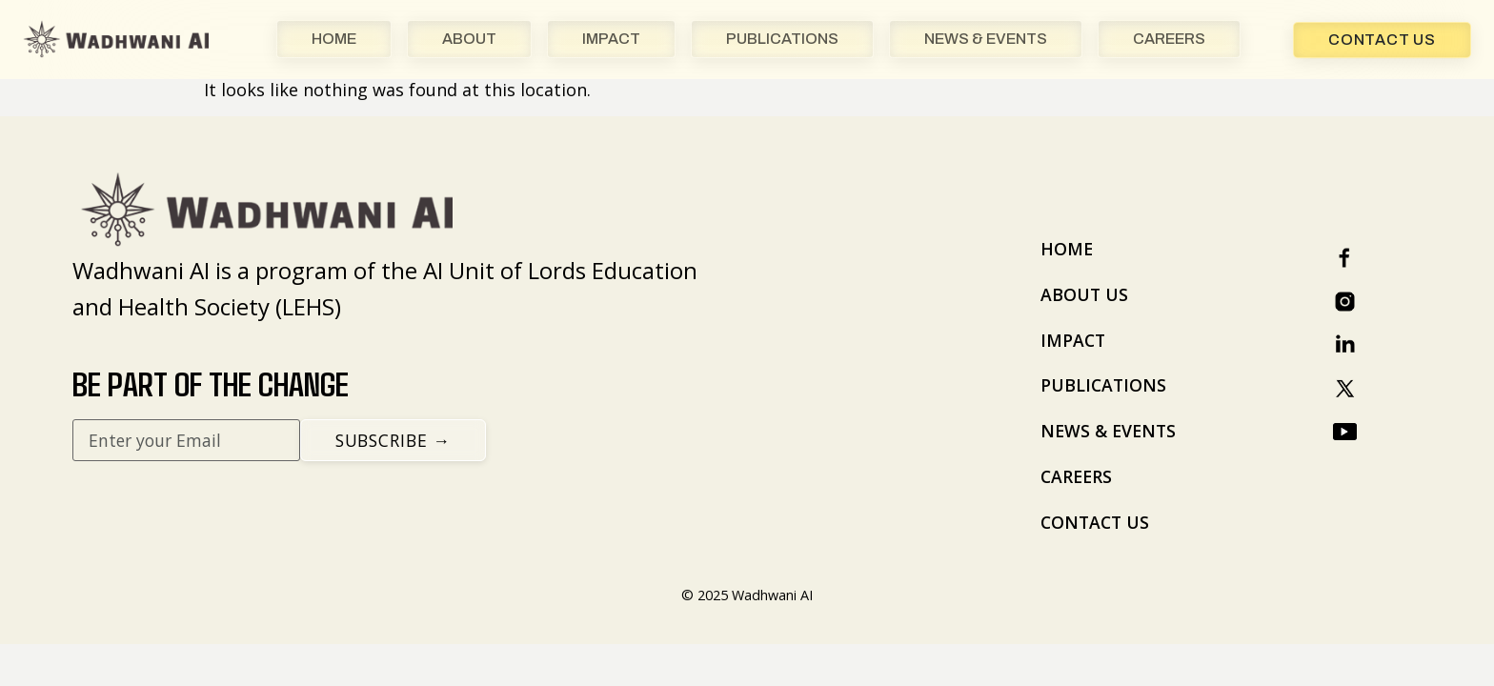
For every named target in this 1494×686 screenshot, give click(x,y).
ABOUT (469, 38)
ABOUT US (1084, 294)
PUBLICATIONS (782, 38)
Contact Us (1382, 39)
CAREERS (1169, 38)
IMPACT (611, 38)
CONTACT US (1094, 522)
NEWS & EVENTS (985, 38)
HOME (334, 38)
